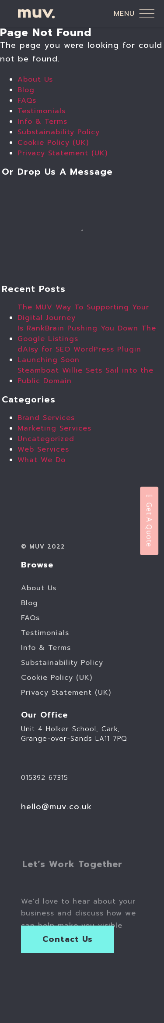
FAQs (26, 100)
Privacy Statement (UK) (62, 153)
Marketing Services (54, 428)
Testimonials (41, 111)
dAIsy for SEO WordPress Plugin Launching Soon (79, 354)
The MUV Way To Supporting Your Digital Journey (83, 312)
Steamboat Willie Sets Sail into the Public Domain (85, 375)
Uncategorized (45, 439)
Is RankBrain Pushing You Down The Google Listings (86, 333)
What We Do (41, 460)
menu (134, 13)
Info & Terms (42, 121)
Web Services (43, 449)
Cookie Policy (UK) (53, 142)
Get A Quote (149, 520)
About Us (35, 79)
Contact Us (67, 939)
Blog (26, 90)
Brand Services (46, 418)
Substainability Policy (58, 132)
